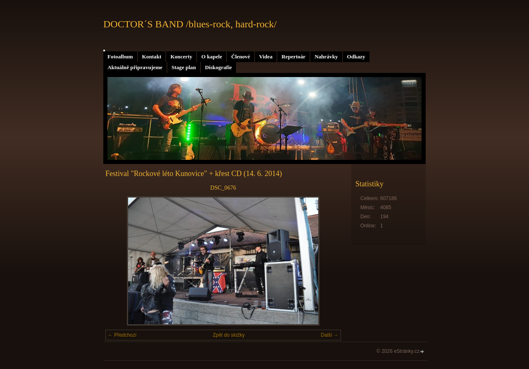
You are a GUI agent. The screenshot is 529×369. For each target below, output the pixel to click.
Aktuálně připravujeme (134, 67)
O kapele (211, 56)
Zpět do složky (229, 335)
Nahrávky (326, 56)
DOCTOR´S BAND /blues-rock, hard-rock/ (190, 24)
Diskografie (218, 67)
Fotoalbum (120, 56)
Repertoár (293, 56)
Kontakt (152, 56)
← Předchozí (122, 335)
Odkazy (356, 56)
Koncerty (181, 56)
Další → (329, 335)
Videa (265, 56)
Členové (240, 56)
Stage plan (184, 67)
